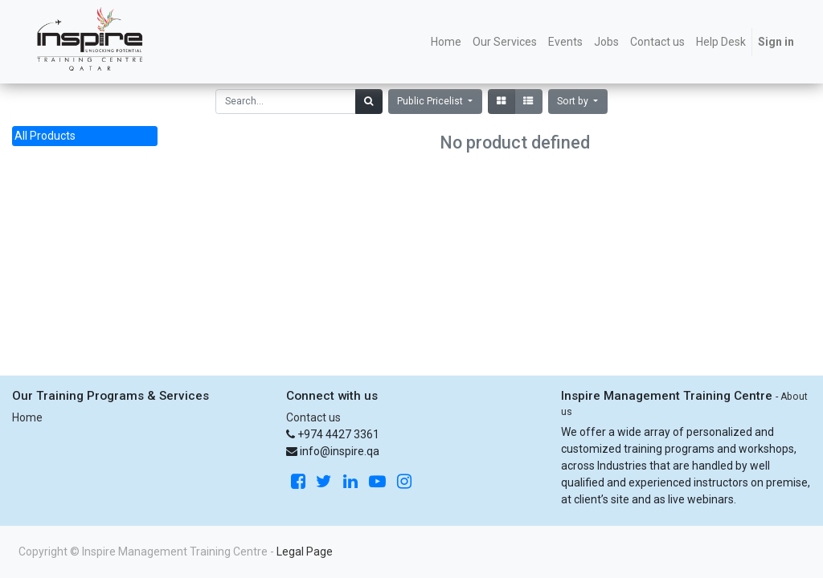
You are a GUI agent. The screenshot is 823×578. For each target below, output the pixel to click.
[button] (578, 101)
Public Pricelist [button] (431, 101)
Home (27, 417)
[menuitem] (446, 42)
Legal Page (304, 551)
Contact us (313, 417)
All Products (45, 135)
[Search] (369, 101)
